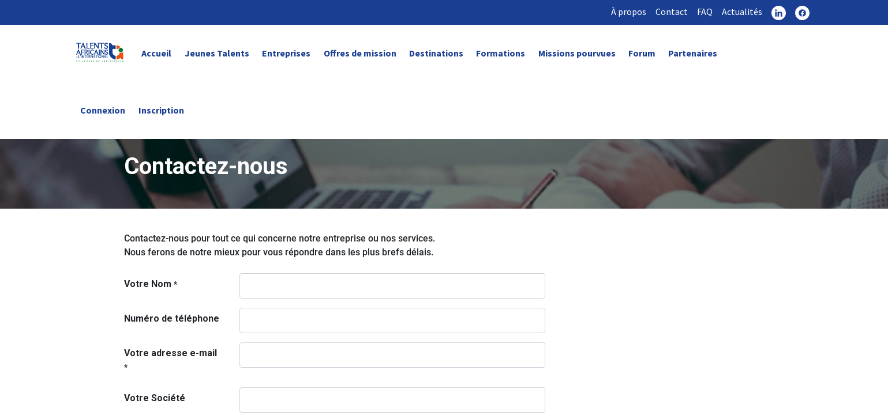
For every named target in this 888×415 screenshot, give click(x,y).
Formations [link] (500, 53)
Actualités (742, 11)
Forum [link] (641, 53)
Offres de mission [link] (360, 53)
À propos (628, 11)
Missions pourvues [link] (577, 53)
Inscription (161, 110)
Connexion (102, 110)
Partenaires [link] (692, 53)
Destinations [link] (436, 53)
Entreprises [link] (286, 53)
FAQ (705, 11)
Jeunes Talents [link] (217, 53)
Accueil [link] (156, 53)
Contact (671, 11)
